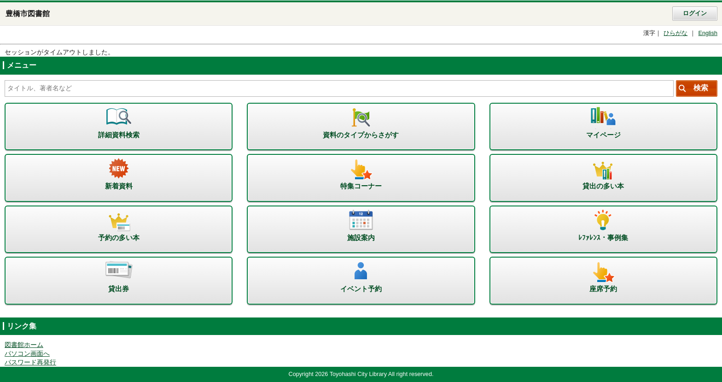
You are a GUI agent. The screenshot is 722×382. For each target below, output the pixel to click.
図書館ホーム (24, 344)
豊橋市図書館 (28, 14)
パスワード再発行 (30, 362)
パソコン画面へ (27, 353)
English (707, 33)
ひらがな (675, 33)
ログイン (695, 13)
